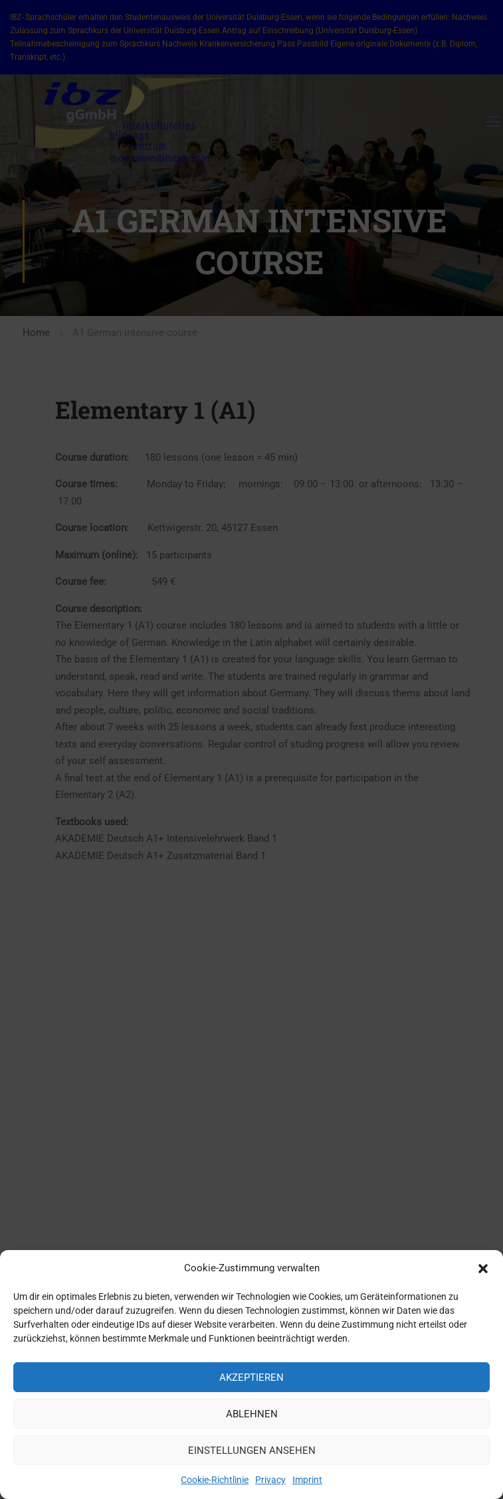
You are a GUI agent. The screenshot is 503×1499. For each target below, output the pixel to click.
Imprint (307, 1484)
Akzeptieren (251, 1381)
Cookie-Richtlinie (215, 1484)
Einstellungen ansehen (252, 1454)
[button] (483, 1272)
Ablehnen (252, 1418)
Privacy (270, 1484)
